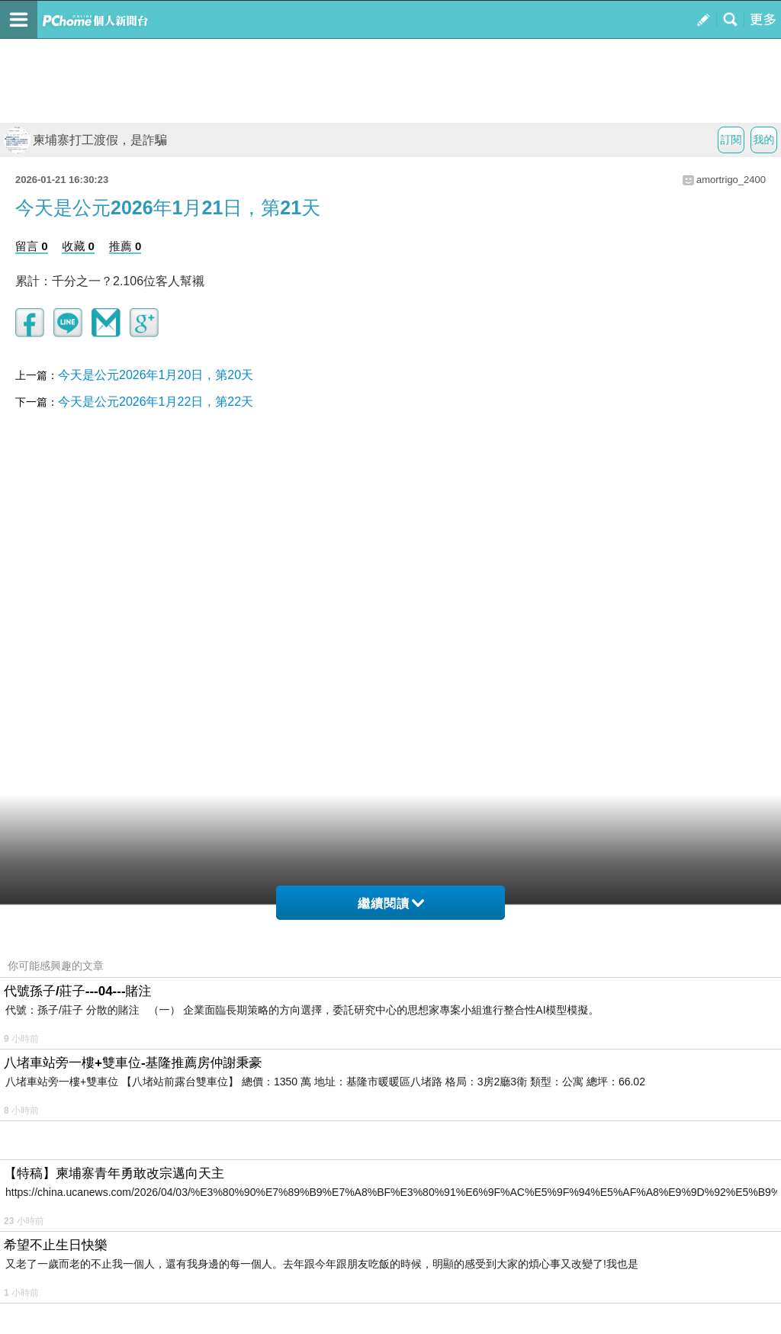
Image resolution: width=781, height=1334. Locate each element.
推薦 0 (125, 245)
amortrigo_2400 (731, 179)
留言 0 (31, 245)
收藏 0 (78, 245)
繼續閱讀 (391, 903)
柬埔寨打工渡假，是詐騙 (85, 140)
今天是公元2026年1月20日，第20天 (155, 374)
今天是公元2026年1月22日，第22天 (155, 401)
